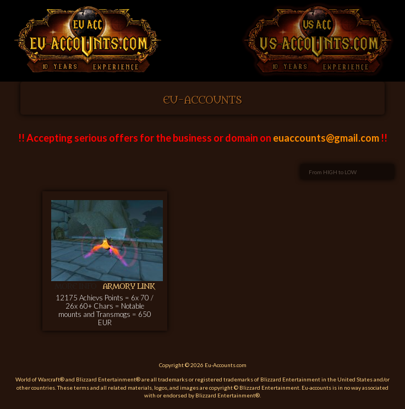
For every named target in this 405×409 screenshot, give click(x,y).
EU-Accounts (202, 100)
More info (75, 286)
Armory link (128, 286)
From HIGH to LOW (333, 172)
